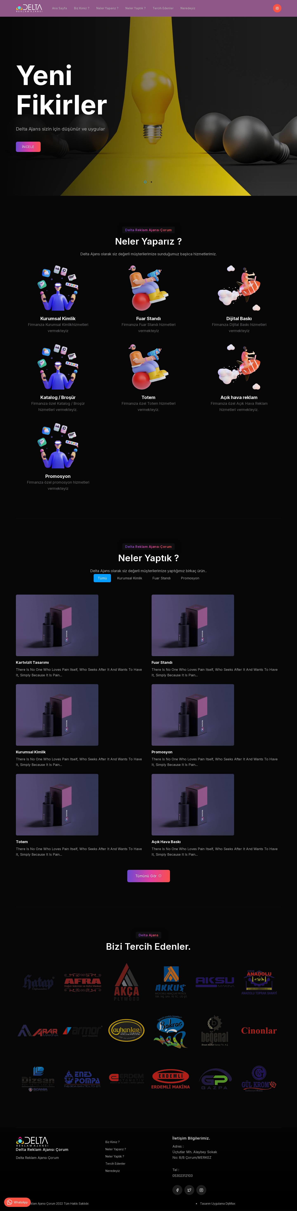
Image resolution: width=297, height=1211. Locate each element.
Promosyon (58, 492)
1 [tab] (144, 181)
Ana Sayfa (59, 8)
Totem (148, 413)
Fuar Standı (148, 334)
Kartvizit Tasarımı (32, 662)
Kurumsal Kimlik (58, 334)
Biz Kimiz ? (81, 8)
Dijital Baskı (239, 334)
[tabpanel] (148, 98)
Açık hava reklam (239, 413)
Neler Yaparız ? (107, 8)
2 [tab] (150, 181)
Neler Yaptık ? (135, 8)
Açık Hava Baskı (166, 842)
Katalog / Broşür (58, 413)
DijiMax (230, 1203)
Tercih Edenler (163, 8)
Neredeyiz (187, 8)
